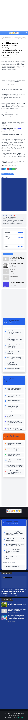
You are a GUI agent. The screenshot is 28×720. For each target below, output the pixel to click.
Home (2, 37)
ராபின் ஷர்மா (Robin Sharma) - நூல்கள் (16, 283)
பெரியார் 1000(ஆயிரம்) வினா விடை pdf (16, 264)
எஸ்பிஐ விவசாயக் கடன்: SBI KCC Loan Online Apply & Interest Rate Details (17, 603)
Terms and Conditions (14, 715)
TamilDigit (7, 717)
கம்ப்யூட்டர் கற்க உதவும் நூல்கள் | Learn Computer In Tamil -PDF (17, 610)
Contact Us (14, 713)
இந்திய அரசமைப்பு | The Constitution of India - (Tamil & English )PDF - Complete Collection (13, 591)
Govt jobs (11, 165)
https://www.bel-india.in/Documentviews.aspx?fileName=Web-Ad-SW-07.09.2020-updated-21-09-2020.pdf (13, 155)
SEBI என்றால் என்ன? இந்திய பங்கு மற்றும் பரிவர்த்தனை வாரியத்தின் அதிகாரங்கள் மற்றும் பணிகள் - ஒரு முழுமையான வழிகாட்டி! (16, 618)
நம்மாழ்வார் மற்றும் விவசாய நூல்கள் (15, 270)
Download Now (6, 225)
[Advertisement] (14, 15)
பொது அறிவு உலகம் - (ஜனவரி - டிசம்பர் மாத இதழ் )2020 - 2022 (16, 258)
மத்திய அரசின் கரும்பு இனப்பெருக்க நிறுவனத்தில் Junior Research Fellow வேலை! (13, 161)
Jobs (6, 37)
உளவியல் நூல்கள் (13, 276)
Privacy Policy (21, 713)
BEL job (6, 165)
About (9, 713)
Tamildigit (5, 595)
